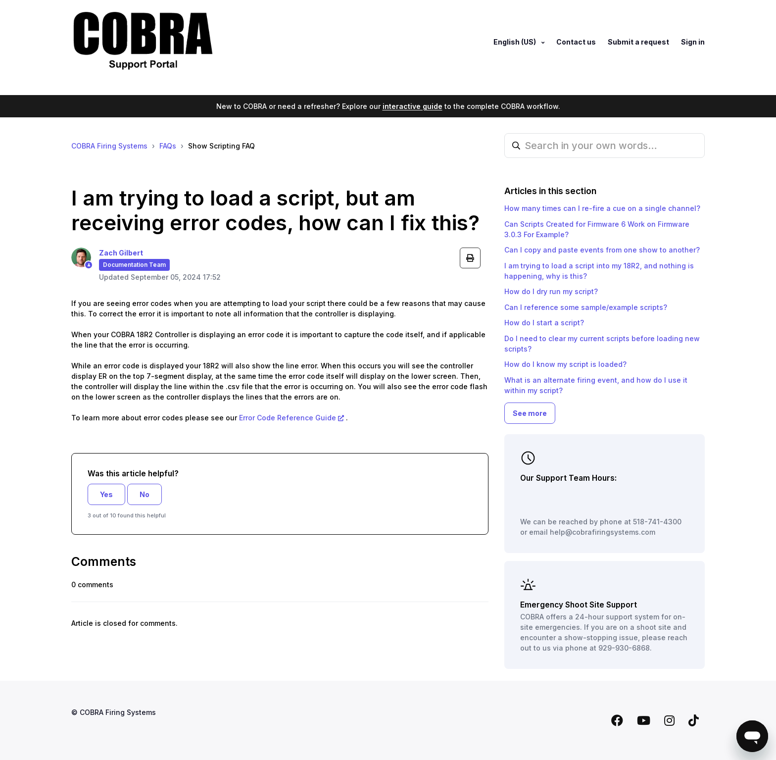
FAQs (167, 146)
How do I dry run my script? (551, 291)
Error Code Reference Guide (286, 417)
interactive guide (412, 106)
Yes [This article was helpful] (106, 494)
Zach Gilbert (121, 253)
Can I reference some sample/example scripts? (585, 307)
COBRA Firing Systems (109, 146)
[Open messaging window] (752, 736)
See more (530, 413)
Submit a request (638, 42)
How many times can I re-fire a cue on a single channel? (602, 208)
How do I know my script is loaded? (565, 364)
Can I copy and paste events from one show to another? (602, 250)
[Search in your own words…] (604, 145)
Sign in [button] (693, 42)
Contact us (576, 42)
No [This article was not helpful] (144, 494)
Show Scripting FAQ (221, 146)
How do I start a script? (544, 322)
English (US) (515, 42)
